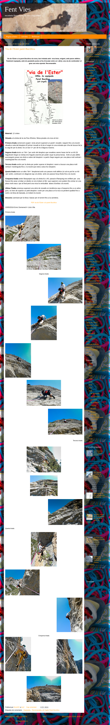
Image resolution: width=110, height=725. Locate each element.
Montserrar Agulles (92, 143)
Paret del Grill (91, 293)
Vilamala (89, 336)
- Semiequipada (91, 84)
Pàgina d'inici (11, 36)
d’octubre (94, 399)
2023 (91, 370)
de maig (94, 415)
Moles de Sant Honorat (94, 272)
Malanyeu (89, 92)
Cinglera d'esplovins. (93, 262)
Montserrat (90, 76)
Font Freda (90, 264)
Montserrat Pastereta (93, 278)
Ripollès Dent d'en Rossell (95, 148)
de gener (94, 432)
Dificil (88, 161)
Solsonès (89, 331)
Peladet (89, 212)
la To (88, 341)
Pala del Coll (90, 206)
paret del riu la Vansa (93, 347)
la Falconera (90, 339)
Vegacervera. (90, 333)
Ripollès (89, 100)
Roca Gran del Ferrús (93, 307)
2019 (91, 382)
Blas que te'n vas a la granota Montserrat (99, 495)
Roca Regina (90, 314)
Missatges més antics (72, 716)
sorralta (24, 36)
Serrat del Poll (91, 328)
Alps (87, 236)
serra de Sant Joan (92, 174)
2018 (91, 385)
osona (88, 158)
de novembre (95, 396)
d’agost (93, 406)
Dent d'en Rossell (92, 188)
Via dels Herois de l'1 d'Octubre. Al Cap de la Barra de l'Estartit (95, 518)
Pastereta (89, 145)
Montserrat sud (91, 81)
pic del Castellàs (92, 350)
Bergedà (89, 107)
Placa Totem (90, 299)
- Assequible (90, 70)
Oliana (88, 203)
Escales (89, 191)
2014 (91, 439)
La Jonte (89, 193)
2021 (91, 376)
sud (87, 126)
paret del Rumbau (92, 344)
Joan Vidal (90, 89)
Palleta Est (90, 291)
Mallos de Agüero (92, 270)
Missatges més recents (16, 716)
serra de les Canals (93, 177)
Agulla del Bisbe (91, 231)
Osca (88, 288)
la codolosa (90, 172)
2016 (91, 391)
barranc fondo (91, 169)
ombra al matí (91, 86)
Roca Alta (89, 217)
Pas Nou (89, 296)
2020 (91, 379)
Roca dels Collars (92, 317)
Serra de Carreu (91, 322)
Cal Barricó (90, 185)
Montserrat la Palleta (93, 281)
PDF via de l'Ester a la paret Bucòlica (44, 202)
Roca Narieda (91, 132)
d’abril (93, 423)
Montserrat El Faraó (93, 196)
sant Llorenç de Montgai (94, 103)
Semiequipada (91, 78)
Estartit (88, 129)
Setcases (89, 222)
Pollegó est (90, 301)
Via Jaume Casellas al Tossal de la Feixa (98, 475)
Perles (88, 214)
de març (94, 426)
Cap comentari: (31, 707)
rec (87, 352)
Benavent (89, 253)
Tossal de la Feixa (92, 225)
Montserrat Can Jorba (93, 164)
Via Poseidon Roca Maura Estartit (98, 453)
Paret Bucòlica (54, 710)
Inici (44, 716)
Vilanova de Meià (92, 228)
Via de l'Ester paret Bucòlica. (20, 48)
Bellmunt (35, 36)
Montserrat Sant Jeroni (94, 275)
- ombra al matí (91, 110)
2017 (91, 388)
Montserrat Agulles (92, 121)
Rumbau (89, 320)
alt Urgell (45, 710)
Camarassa (90, 259)
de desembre (95, 393)
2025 (91, 364)
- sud (88, 97)
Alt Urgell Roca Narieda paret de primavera (94, 242)
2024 (91, 367)
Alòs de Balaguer (92, 118)
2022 (91, 373)
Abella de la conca (92, 113)
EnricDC (99, 47)
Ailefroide (89, 183)
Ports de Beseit (91, 304)
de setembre (95, 402)
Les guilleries (90, 267)
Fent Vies (18, 9)
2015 (91, 436)
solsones (89, 180)
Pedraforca (90, 166)
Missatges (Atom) (22, 721)
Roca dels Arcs (91, 135)
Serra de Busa (91, 137)
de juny (93, 412)
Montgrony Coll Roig (93, 140)
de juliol (93, 409)
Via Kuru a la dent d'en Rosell (99, 538)
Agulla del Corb (91, 233)
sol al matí (89, 95)
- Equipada (26, 710)
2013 (91, 442)
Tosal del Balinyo (92, 155)
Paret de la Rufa (92, 209)
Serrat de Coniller (92, 325)
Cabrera (89, 256)
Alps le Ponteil (91, 239)
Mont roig (89, 116)
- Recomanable (36, 710)
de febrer (94, 429)
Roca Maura (90, 220)
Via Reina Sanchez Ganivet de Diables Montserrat (93, 560)
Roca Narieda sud (92, 153)
